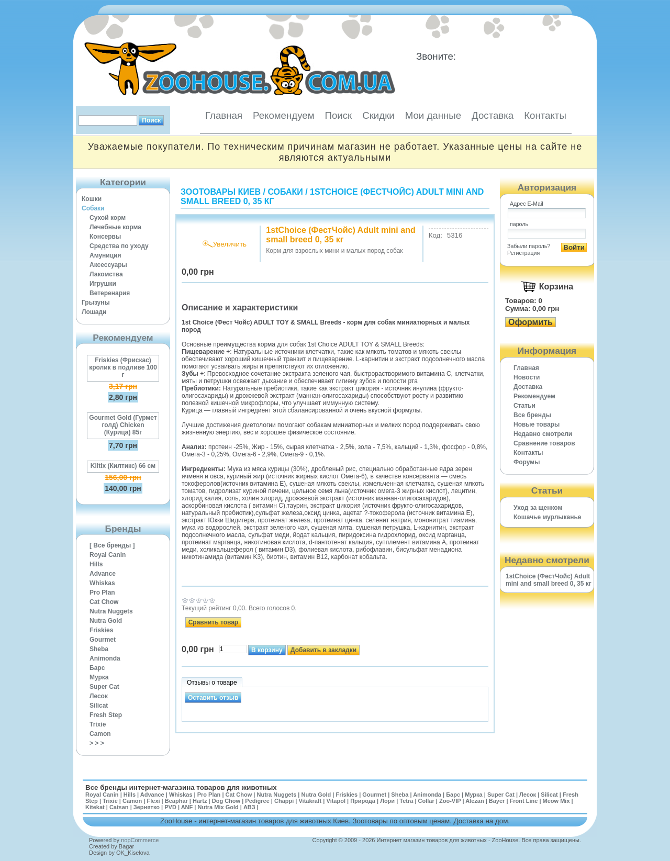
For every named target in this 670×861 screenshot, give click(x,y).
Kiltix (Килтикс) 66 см (123, 465)
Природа (362, 801)
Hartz (200, 801)
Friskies (101, 630)
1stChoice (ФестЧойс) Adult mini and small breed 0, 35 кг (548, 580)
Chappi (284, 801)
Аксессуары (108, 265)
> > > (97, 743)
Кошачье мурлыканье (547, 517)
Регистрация (523, 253)
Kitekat (95, 807)
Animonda (105, 658)
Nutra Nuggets (111, 611)
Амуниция (105, 255)
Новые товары (536, 424)
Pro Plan (102, 592)
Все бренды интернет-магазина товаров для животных (181, 787)
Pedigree (257, 801)
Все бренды (532, 415)
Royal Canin (108, 554)
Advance (103, 573)
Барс (97, 668)
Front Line (524, 801)
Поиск (338, 115)
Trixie (98, 724)
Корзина (556, 286)
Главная (223, 115)
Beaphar (176, 801)
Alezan (474, 801)
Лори (387, 801)
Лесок (99, 696)
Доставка (492, 115)
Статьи (524, 405)
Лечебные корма (115, 227)
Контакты (545, 115)
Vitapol (336, 801)
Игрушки (103, 283)
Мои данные (433, 115)
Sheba (99, 649)
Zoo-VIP (450, 801)
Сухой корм (108, 217)
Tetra (406, 801)
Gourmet (103, 639)
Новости (526, 377)
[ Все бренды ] (112, 545)
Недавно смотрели (542, 434)
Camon (100, 733)
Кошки (92, 199)
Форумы (526, 462)
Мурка (99, 677)
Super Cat (104, 686)
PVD (170, 807)
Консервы (105, 236)
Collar (426, 801)
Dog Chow (226, 801)
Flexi (153, 801)
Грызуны (96, 302)
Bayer (497, 801)
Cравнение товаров (544, 443)
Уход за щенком (537, 507)
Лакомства (106, 274)
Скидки (378, 115)
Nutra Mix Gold (217, 807)
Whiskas (102, 583)
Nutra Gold (106, 620)
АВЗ (249, 807)
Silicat (99, 705)
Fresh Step (106, 715)
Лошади (94, 312)
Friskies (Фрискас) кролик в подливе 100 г (123, 367)
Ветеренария (110, 293)
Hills (96, 564)
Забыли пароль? (528, 246)
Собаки (93, 208)
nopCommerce (140, 840)
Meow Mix (556, 801)
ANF (187, 807)
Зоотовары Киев (221, 191)
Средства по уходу (119, 246)
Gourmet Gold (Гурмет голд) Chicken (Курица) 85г (123, 425)
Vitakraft (309, 801)
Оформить (530, 322)
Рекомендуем (283, 115)
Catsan (119, 807)
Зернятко (146, 807)
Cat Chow (104, 602)
